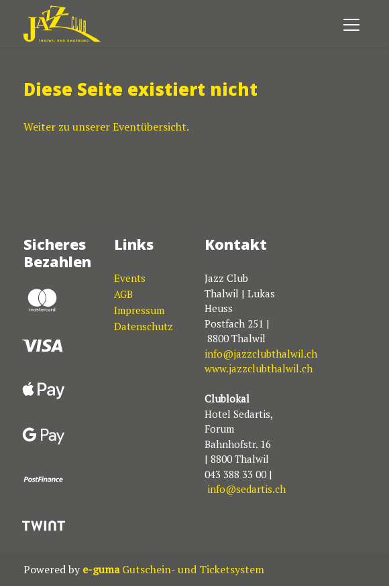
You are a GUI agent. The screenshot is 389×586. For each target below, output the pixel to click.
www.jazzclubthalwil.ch (259, 368)
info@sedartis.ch (246, 489)
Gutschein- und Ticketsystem (173, 569)
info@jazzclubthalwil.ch (261, 353)
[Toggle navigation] (351, 24)
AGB (123, 294)
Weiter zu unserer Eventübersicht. (106, 126)
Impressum (139, 310)
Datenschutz (143, 326)
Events (130, 278)
